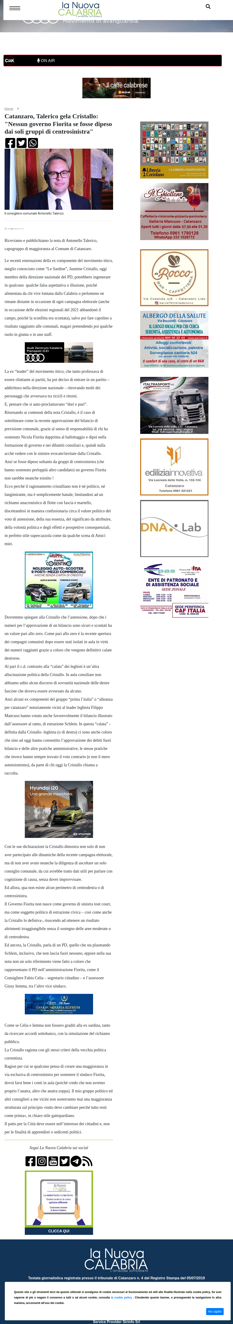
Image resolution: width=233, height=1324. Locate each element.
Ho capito (215, 1311)
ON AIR (46, 60)
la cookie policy (122, 1297)
